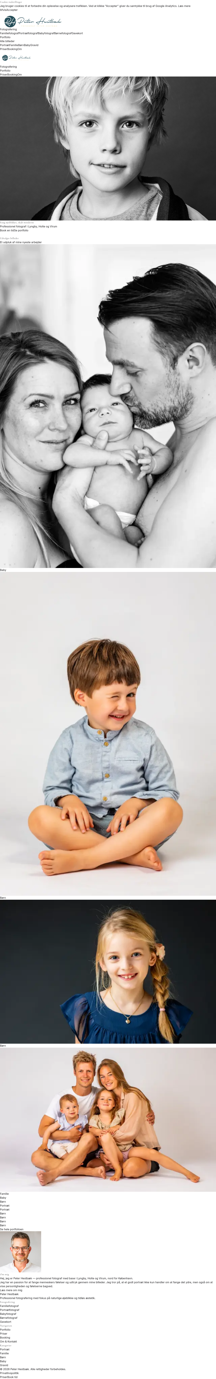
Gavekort (77, 33)
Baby (27, 45)
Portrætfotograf (28, 33)
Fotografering (8, 29)
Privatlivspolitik (9, 1373)
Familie (13, 45)
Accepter (12, 10)
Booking (12, 49)
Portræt (4, 45)
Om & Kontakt (8, 1341)
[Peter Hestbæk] (108, 58)
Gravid (34, 45)
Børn (21, 45)
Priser (3, 49)
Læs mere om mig (11, 1290)
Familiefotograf (9, 33)
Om (19, 49)
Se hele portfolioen (11, 1229)
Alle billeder (7, 41)
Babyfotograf (46, 33)
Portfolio (5, 37)
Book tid (12, 1377)
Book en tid (7, 230)
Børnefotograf (63, 33)
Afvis (3, 10)
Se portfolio (21, 230)
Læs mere (184, 6)
